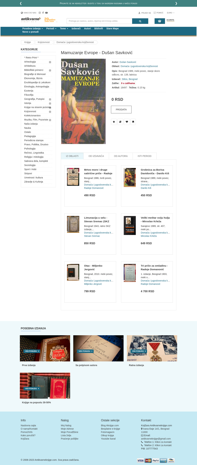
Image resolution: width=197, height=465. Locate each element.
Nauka (27, 128)
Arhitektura (30, 66)
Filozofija (28, 94)
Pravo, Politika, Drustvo (36, 144)
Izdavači (76, 28)
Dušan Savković (128, 62)
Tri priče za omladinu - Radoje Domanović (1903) (154, 269)
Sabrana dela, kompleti (36, 161)
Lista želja (66, 435)
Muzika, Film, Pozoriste (36, 119)
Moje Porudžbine (69, 432)
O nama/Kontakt (29, 428)
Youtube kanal (108, 438)
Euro (171, 13)
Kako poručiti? (28, 435)
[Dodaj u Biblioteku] (120, 122)
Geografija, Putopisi (34, 99)
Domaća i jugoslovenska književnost (75, 42)
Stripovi (28, 173)
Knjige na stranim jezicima (37, 107)
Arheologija (30, 61)
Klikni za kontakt (163, 442)
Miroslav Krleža (149, 236)
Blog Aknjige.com (110, 425)
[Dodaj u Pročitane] (133, 122)
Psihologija (30, 148)
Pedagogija (30, 136)
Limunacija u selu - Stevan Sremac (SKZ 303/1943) (96, 221)
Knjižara (25, 438)
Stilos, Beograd (129, 79)
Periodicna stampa (34, 140)
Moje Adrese (67, 428)
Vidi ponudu (31, 351)
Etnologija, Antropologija (36, 86)
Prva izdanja (29, 365)
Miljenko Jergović (93, 284)
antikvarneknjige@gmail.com (156, 438)
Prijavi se (146, 13)
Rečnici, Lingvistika (34, 152)
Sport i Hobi (30, 169)
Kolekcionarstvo (32, 115)
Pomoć (159, 13)
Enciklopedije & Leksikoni (37, 82)
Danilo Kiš (146, 188)
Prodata (121, 109)
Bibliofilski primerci (33, 70)
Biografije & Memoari (35, 74)
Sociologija (30, 165)
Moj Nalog (66, 425)
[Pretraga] (140, 21)
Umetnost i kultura (33, 177)
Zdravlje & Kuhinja (33, 181)
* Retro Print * (31, 57)
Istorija (27, 103)
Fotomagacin (107, 432)
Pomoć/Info (27, 432)
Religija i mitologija (34, 157)
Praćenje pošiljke (69, 438)
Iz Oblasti (72, 156)
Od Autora (121, 156)
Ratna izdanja (136, 365)
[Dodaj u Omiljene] (127, 122)
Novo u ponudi (30, 31)
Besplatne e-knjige (110, 428)
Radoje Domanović (94, 188)
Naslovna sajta (28, 425)
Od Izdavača (96, 156)
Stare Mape (112, 28)
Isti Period (145, 156)
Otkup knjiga (107, 435)
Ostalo (27, 132)
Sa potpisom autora (86, 365)
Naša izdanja (31, 123)
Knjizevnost (44, 42)
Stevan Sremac (92, 236)
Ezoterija (28, 90)
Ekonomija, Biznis (33, 78)
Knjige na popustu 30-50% (36, 402)
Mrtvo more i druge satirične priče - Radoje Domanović (98, 173)
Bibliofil (98, 28)
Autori (87, 28)
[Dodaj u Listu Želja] (114, 122)
